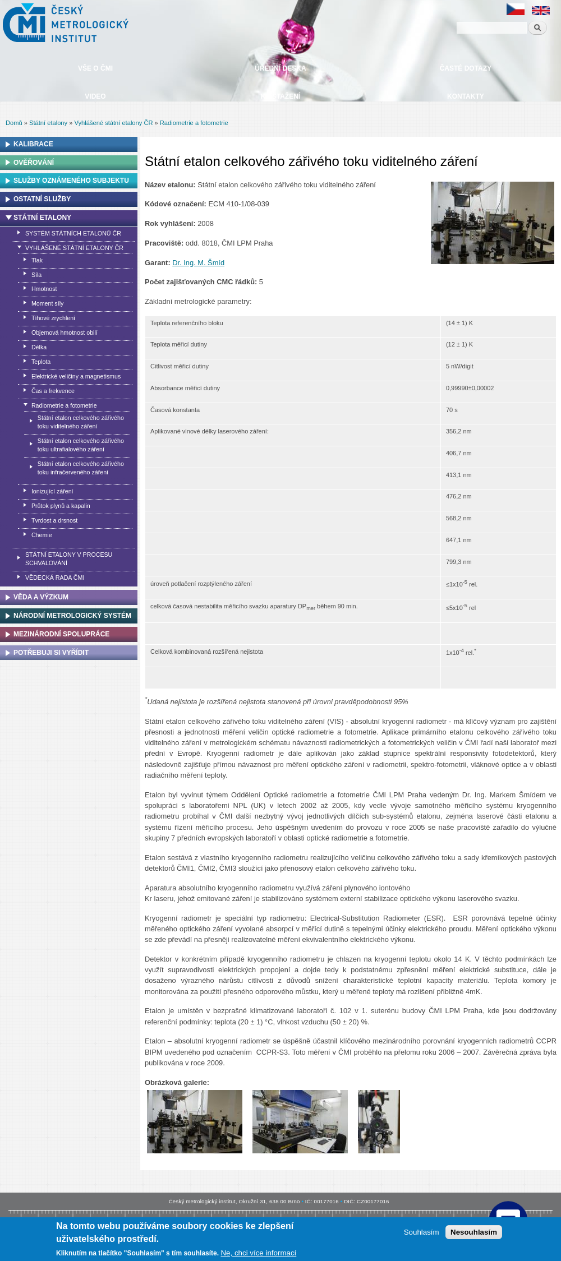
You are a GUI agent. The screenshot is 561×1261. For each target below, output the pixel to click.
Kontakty (465, 96)
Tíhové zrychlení (53, 318)
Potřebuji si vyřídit (51, 653)
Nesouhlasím (473, 1232)
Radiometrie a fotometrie (194, 122)
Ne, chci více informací (258, 1253)
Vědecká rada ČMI (54, 577)
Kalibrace (33, 144)
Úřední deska (280, 68)
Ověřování (33, 163)
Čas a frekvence (53, 390)
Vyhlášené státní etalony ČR (113, 122)
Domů (14, 122)
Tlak (37, 260)
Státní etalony (48, 122)
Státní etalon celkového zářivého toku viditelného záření (81, 421)
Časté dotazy (465, 68)
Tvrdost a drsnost (54, 520)
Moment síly (47, 303)
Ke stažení (280, 96)
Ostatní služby (42, 199)
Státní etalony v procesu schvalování (68, 558)
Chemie (41, 535)
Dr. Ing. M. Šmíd (198, 262)
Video (95, 96)
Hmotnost (44, 288)
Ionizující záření (52, 491)
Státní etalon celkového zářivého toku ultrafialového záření (81, 444)
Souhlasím (421, 1232)
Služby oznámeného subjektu (71, 180)
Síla (36, 274)
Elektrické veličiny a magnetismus (76, 376)
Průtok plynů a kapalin (60, 505)
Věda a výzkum (40, 597)
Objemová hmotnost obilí (64, 332)
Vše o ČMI (95, 68)
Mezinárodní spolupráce (61, 634)
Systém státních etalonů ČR (73, 233)
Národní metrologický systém (72, 616)
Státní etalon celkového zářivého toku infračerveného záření (81, 467)
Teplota (40, 361)
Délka (39, 347)
